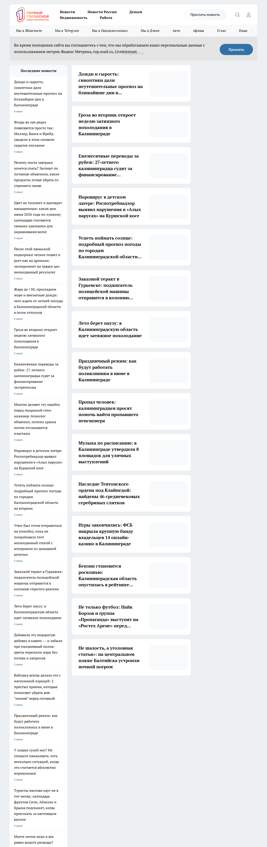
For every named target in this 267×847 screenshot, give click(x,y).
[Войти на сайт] (248, 14)
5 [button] (135, 689)
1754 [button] (166, 689)
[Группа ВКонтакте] (204, 731)
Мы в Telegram (67, 31)
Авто (176, 31)
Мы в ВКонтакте (29, 31)
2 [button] (104, 689)
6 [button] (146, 689)
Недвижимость (73, 17)
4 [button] (125, 689)
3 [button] (114, 689)
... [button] (156, 689)
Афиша (198, 31)
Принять (236, 49)
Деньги (135, 12)
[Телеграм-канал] (226, 731)
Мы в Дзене (150, 31)
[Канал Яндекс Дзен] (237, 731)
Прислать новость (205, 14)
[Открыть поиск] (237, 14)
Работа (106, 17)
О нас (221, 31)
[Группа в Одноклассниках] (215, 731)
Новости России (102, 12)
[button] (175, 689)
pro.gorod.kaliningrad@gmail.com (52, 777)
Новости (67, 12)
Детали (176, 802)
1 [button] (93, 689)
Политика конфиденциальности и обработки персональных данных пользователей (61, 791)
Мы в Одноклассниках (110, 31)
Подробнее (164, 802)
